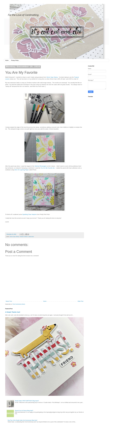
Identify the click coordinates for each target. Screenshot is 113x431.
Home (6, 60)
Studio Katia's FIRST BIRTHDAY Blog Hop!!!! (27, 400)
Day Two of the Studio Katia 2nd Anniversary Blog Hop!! (22, 420)
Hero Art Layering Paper (21, 170)
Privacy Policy (15, 60)
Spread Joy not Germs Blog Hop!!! (24, 410)
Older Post (80, 301)
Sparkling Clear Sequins (29, 214)
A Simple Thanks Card (12, 312)
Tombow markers (24, 236)
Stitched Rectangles (40, 166)
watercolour (31, 236)
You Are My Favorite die (48, 168)
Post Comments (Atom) (18, 304)
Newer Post (9, 301)
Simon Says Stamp (52, 77)
